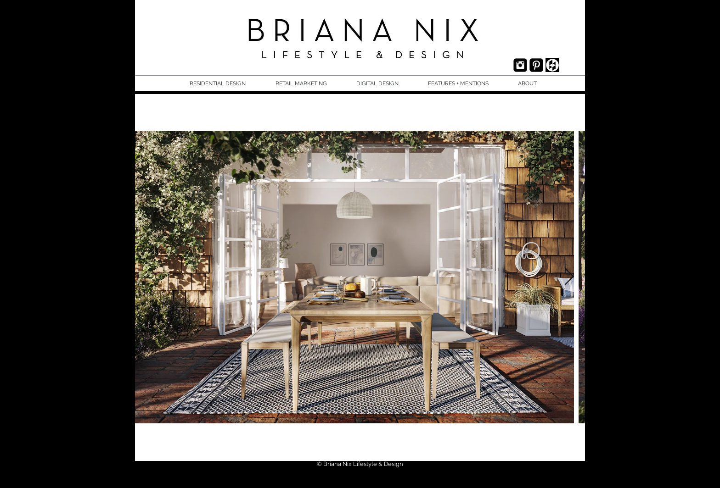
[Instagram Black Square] (520, 65)
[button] (226, 84)
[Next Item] (569, 277)
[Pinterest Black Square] (536, 65)
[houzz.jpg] (552, 65)
